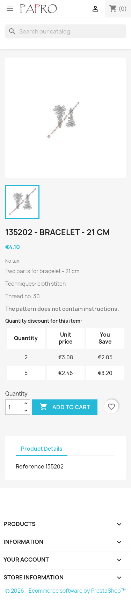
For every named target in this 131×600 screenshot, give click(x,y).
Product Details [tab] (41, 448)
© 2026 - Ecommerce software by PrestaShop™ (65, 590)
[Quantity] (13, 407)
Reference (30, 466)
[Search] (65, 31)
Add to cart (64, 407)
